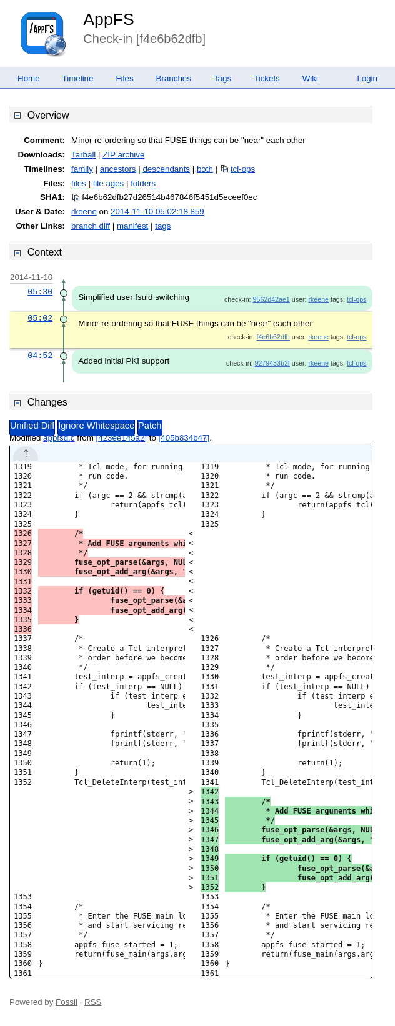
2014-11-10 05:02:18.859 (157, 211)
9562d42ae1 (271, 299)
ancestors (118, 169)
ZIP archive (123, 154)
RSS (92, 1002)
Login (367, 78)
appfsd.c (58, 437)
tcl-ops (243, 169)
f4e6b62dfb (272, 337)
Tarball (83, 154)
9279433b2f (271, 363)
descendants (166, 169)
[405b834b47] (184, 437)
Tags (222, 78)
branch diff (90, 226)
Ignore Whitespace (96, 426)
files (78, 183)
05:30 (40, 291)
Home (29, 78)
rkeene (84, 211)
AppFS (108, 19)
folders (143, 183)
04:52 (40, 355)
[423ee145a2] (122, 437)
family (82, 169)
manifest (132, 226)
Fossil (67, 1002)
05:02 (40, 318)
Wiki (310, 78)
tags (163, 226)
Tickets (267, 78)
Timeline (78, 78)
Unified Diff (32, 426)
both (205, 169)
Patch (149, 426)
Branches (173, 78)
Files (124, 78)
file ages (108, 183)
